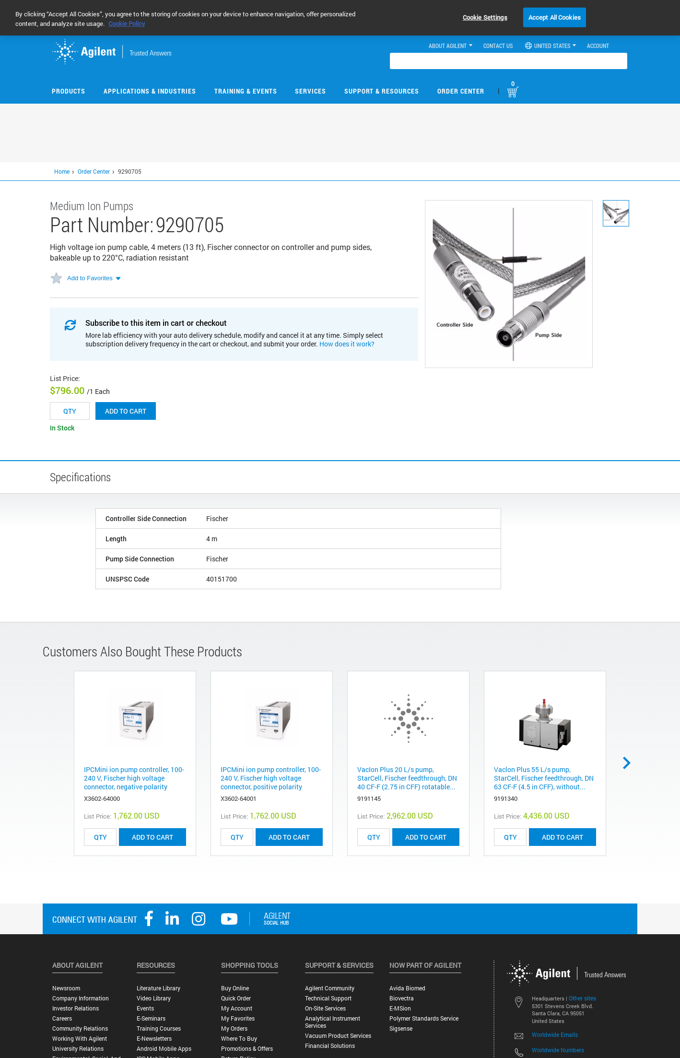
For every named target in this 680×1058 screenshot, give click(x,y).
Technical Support (328, 998)
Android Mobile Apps (164, 1048)
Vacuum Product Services (338, 1035)
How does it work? (347, 343)
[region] (340, 18)
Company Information (80, 998)
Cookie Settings (485, 16)
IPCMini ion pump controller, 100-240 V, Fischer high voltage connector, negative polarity (134, 778)
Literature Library (158, 988)
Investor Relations (75, 1008)
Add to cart (125, 411)
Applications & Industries (150, 90)
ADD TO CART (152, 837)
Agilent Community (329, 988)
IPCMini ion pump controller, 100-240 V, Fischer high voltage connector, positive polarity (271, 778)
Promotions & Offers (247, 1048)
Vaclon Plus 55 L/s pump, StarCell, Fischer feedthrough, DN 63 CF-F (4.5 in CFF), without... (544, 778)
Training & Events (245, 90)
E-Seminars (151, 1018)
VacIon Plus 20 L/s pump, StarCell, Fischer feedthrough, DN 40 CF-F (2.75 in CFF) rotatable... (407, 778)
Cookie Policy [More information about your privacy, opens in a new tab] (126, 23)
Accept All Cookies (554, 16)
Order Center (460, 90)
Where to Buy (239, 1038)
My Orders (234, 1028)
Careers (62, 1018)
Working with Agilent (79, 1038)
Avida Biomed (407, 988)
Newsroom (66, 988)
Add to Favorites (90, 278)
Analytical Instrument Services (332, 1022)
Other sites (582, 998)
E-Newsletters (154, 1038)
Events (145, 1008)
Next (630, 763)
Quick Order (236, 998)
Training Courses (159, 1028)
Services (310, 90)
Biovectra (401, 998)
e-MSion (400, 1008)
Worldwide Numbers (558, 1050)
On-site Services (325, 1008)
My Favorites (238, 1018)
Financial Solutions (330, 1045)
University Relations (78, 1048)
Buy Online (235, 988)
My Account (236, 1008)
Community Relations (80, 1028)
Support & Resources (381, 90)
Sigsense (400, 1028)
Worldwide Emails (555, 1034)
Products (68, 90)
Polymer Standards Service (423, 1018)
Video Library (154, 998)
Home (62, 171)
